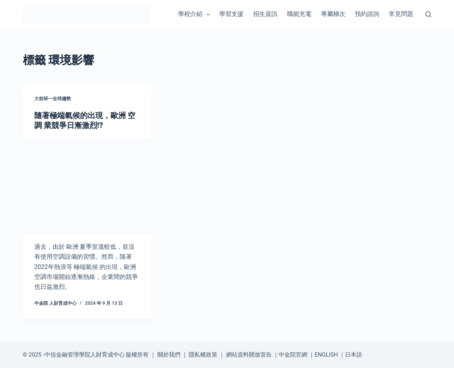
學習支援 (231, 14)
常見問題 (401, 14)
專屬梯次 (333, 14)
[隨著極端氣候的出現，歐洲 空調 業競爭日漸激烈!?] (87, 186)
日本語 (353, 354)
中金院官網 (293, 354)
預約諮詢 (367, 14)
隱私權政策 (203, 354)
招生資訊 (265, 14)
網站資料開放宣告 (249, 354)
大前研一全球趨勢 (52, 98)
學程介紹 (195, 14)
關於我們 (168, 354)
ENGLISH (326, 354)
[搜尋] (428, 14)
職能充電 (299, 14)
